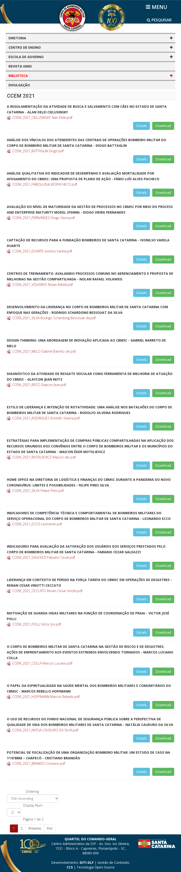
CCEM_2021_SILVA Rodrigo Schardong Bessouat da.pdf (54, 318)
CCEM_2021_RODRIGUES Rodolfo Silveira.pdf (46, 418)
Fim (50, 828)
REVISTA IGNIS (20, 66)
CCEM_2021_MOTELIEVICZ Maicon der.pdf (44, 457)
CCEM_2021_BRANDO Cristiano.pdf (38, 763)
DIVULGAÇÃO (19, 85)
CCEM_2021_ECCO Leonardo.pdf (37, 524)
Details (141, 125)
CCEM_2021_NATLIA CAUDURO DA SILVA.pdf (45, 730)
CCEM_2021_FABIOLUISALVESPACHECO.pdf (44, 184)
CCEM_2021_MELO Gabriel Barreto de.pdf (44, 351)
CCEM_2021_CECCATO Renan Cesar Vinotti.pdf (47, 591)
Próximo (35, 828)
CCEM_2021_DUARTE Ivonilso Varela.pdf (42, 251)
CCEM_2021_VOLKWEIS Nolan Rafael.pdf (42, 284)
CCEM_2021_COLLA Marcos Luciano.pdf (42, 663)
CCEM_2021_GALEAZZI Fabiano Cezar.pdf (43, 557)
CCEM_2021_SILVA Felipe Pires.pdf (38, 490)
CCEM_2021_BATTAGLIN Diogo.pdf (38, 151)
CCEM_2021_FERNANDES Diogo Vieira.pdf (43, 217)
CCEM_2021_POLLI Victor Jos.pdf (36, 624)
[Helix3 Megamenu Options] (157, 7)
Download (163, 125)
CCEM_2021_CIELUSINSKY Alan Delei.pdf (42, 117)
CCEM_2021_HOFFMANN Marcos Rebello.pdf (46, 696)
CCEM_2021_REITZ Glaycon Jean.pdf (39, 384)
